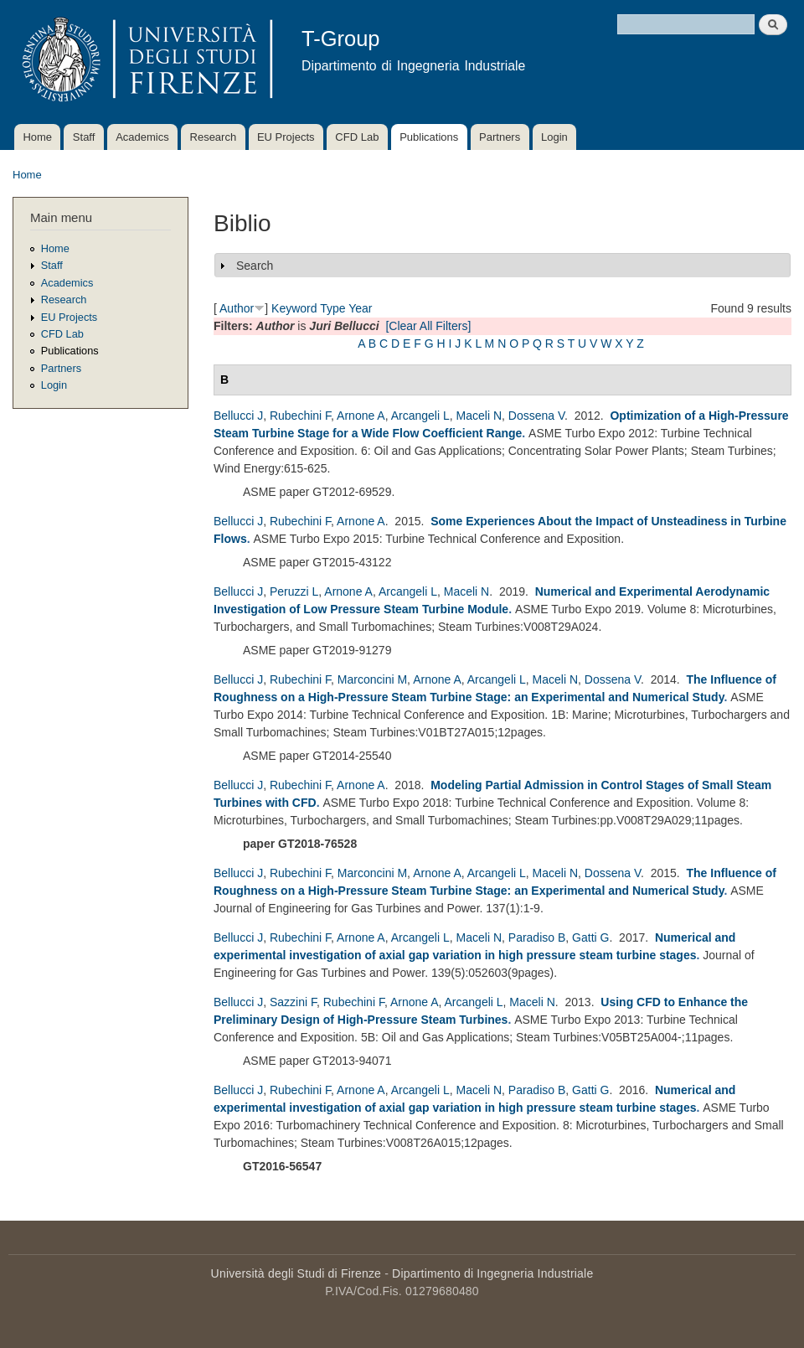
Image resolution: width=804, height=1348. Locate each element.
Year (360, 308)
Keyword (294, 308)
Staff (84, 137)
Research (213, 137)
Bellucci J (238, 415)
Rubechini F (300, 415)
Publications (428, 137)
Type (332, 308)
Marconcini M (372, 679)
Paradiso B (536, 937)
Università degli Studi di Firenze (296, 1273)
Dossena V (536, 415)
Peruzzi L (294, 591)
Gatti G (590, 937)
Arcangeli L (420, 415)
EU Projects (286, 137)
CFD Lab (357, 137)
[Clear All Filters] (428, 326)
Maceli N (479, 415)
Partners (499, 137)
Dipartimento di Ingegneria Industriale (492, 1273)
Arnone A (361, 415)
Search (254, 265)
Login (554, 137)
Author (236, 308)
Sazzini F (293, 1002)
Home (37, 137)
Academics (142, 137)
